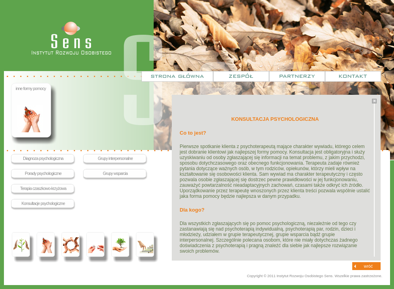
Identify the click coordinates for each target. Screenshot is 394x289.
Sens (71, 38)
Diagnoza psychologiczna (43, 158)
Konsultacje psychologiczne (43, 203)
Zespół (241, 76)
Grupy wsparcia (115, 173)
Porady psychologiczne (43, 173)
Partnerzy (297, 76)
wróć (368, 266)
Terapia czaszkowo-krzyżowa (43, 188)
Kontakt (353, 76)
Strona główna (177, 76)
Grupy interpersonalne (115, 158)
